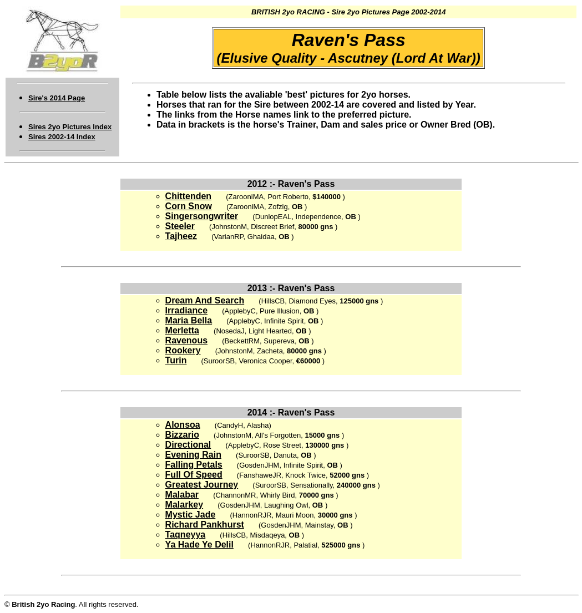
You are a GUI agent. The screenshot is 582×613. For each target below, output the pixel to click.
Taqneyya (185, 534)
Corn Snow (188, 206)
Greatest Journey (202, 484)
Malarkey (184, 504)
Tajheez (181, 236)
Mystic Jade (190, 514)
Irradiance (186, 310)
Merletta (182, 330)
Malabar (182, 494)
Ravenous (186, 340)
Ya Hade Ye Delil (199, 544)
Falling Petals (193, 464)
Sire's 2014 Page (56, 98)
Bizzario (182, 434)
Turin (176, 360)
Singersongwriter (202, 216)
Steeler (180, 226)
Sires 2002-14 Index (61, 137)
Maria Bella (188, 320)
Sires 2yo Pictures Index (70, 127)
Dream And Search (205, 300)
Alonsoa (182, 424)
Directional (188, 444)
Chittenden (188, 196)
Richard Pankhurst (204, 524)
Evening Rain (193, 454)
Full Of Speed (193, 474)
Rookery (183, 350)
